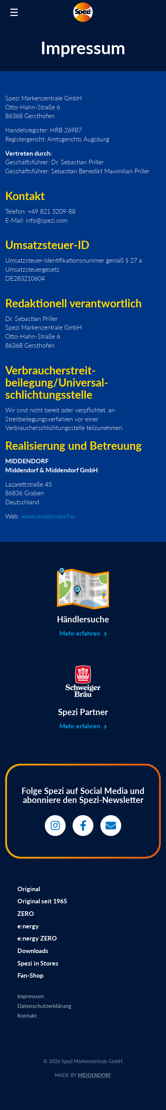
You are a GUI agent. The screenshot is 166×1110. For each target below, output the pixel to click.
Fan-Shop (30, 975)
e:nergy (28, 926)
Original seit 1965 (42, 901)
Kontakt (27, 1015)
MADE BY (83, 1075)
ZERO (25, 913)
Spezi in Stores (37, 963)
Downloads (32, 950)
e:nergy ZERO (37, 938)
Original (28, 889)
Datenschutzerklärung (44, 1005)
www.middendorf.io (48, 516)
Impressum (30, 996)
